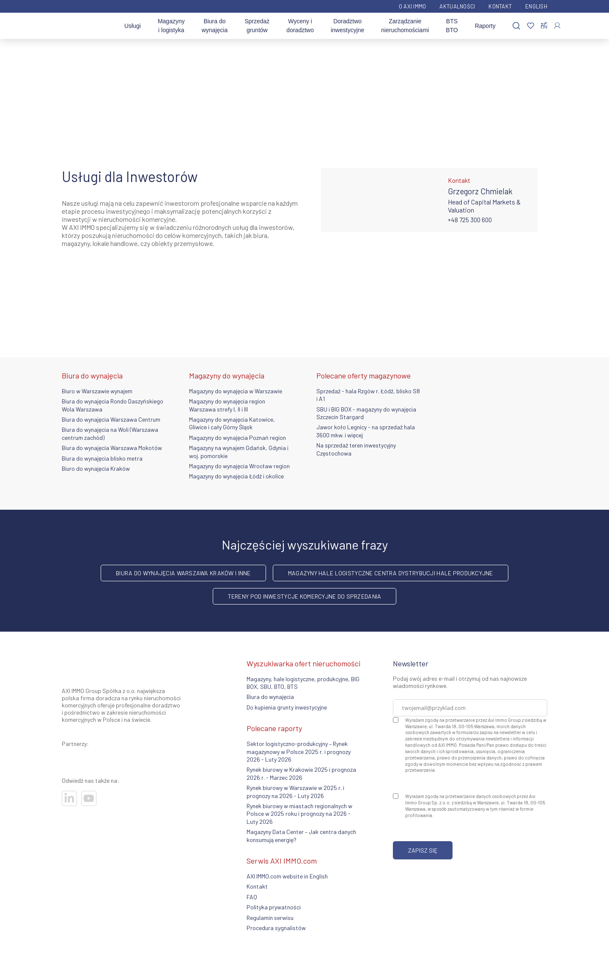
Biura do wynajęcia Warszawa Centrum (111, 419)
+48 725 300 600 (470, 220)
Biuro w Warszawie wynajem (97, 391)
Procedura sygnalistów (276, 927)
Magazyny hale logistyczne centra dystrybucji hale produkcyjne (390, 573)
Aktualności (457, 6)
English (536, 6)
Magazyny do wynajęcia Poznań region (237, 437)
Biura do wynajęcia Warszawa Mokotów (112, 447)
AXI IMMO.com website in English (287, 876)
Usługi (132, 25)
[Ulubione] (530, 26)
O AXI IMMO (412, 6)
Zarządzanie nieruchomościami (405, 25)
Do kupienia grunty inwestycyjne (287, 707)
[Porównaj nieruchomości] (544, 25)
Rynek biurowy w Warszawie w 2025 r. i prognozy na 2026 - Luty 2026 (295, 791)
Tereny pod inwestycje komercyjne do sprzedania (304, 596)
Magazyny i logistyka (171, 25)
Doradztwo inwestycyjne (347, 25)
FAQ (252, 896)
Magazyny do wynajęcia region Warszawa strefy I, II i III (227, 405)
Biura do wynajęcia (215, 25)
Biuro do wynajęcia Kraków (96, 468)
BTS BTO (452, 25)
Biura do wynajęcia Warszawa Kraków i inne (183, 573)
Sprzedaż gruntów (256, 25)
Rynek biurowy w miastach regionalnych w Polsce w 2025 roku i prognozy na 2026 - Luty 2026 (299, 813)
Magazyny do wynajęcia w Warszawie (235, 391)
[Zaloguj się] (557, 25)
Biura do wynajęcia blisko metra (102, 458)
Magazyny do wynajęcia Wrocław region (239, 465)
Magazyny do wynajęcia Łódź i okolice (236, 476)
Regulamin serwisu (270, 917)
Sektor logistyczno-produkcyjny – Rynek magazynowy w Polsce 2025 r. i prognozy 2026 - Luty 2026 (299, 751)
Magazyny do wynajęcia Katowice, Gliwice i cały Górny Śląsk (232, 423)
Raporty (485, 25)
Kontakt (500, 6)
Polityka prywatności (274, 907)
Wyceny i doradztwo (300, 25)
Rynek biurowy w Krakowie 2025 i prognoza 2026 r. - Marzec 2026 (301, 773)
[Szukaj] (516, 26)
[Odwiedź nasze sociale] (69, 798)
